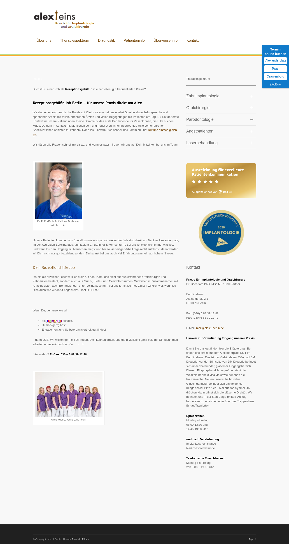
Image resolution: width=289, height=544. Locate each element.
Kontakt (192, 40)
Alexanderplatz (275, 60)
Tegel (275, 68)
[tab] (221, 96)
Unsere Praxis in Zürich (76, 539)
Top (251, 539)
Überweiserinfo (166, 40)
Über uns (44, 40)
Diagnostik (106, 40)
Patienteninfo (134, 40)
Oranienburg (275, 76)
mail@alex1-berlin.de (210, 328)
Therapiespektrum (74, 40)
